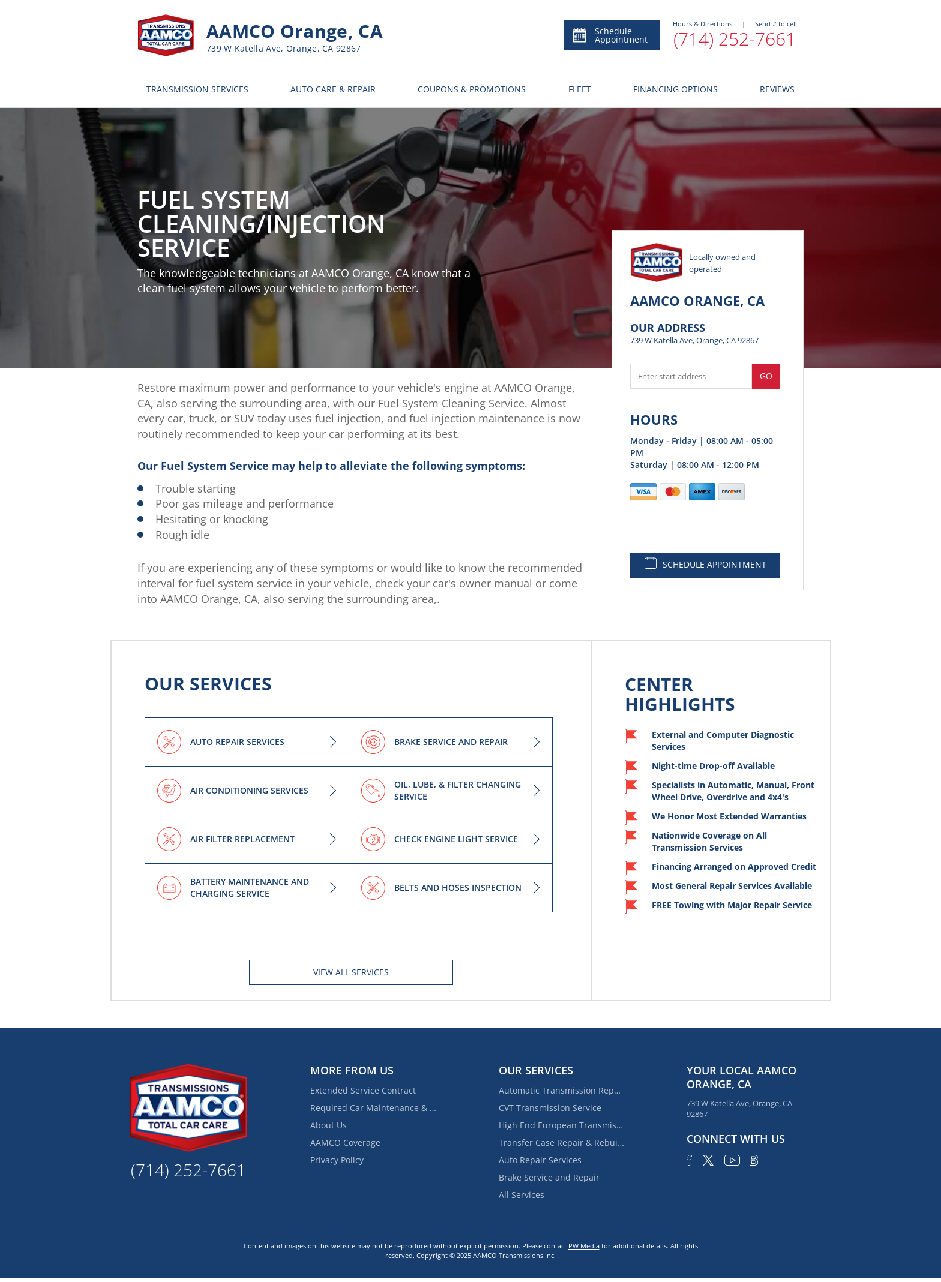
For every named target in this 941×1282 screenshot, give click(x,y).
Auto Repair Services (540, 1160)
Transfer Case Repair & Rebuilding (562, 1142)
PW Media (584, 1245)
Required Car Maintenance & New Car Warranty (373, 1107)
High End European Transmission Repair (562, 1125)
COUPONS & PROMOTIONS (472, 89)
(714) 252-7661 (734, 38)
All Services (521, 1194)
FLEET (579, 89)
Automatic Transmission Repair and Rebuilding (562, 1090)
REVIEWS (777, 89)
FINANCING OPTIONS (675, 89)
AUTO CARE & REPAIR (333, 89)
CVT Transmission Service (550, 1107)
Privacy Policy (337, 1160)
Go (766, 376)
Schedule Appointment (609, 35)
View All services (351, 972)
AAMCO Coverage (345, 1142)
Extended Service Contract (363, 1090)
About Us (328, 1125)
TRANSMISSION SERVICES (197, 89)
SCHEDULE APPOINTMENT (705, 563)
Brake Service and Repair (549, 1177)
